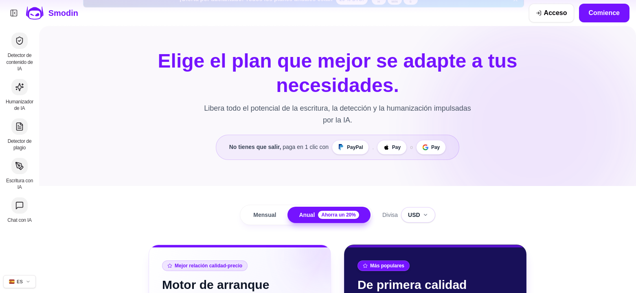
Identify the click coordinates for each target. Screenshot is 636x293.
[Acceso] (551, 13)
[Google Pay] (431, 147)
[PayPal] (350, 147)
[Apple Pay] (392, 147)
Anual (329, 215)
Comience (604, 12)
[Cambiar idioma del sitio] (19, 281)
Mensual (264, 215)
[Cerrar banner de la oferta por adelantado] (515, 13)
